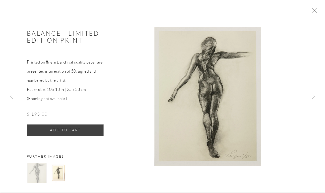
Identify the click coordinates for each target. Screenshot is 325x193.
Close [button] (314, 12)
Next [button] (313, 96)
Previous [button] (11, 96)
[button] (37, 174)
